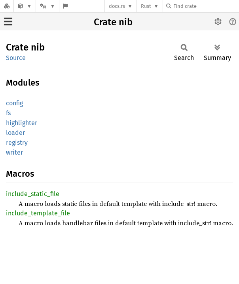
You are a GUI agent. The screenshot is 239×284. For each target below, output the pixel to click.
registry (17, 142)
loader (15, 132)
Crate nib (113, 22)
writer (14, 152)
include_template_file (38, 213)
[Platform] (47, 6)
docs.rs (117, 6)
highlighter (21, 123)
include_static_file (32, 194)
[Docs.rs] (6, 6)
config (14, 103)
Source (16, 58)
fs (8, 113)
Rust (146, 6)
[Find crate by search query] (206, 6)
